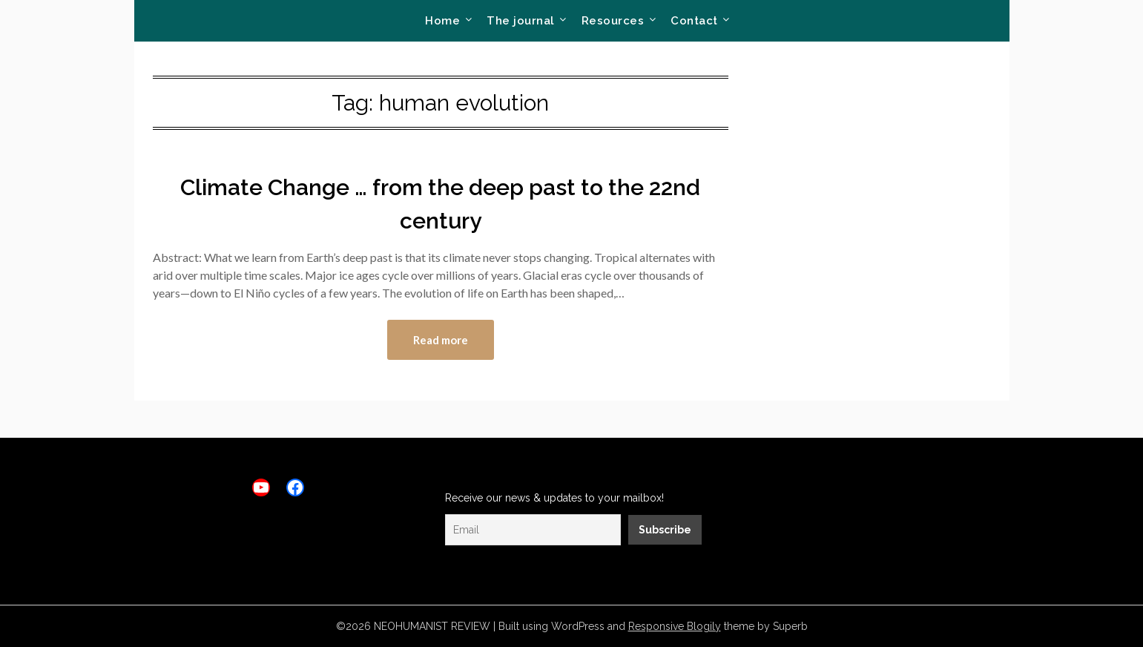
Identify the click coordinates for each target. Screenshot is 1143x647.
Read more (440, 340)
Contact (694, 20)
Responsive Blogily (674, 626)
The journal (521, 20)
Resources (613, 20)
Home (442, 20)
